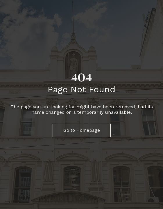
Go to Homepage (81, 130)
